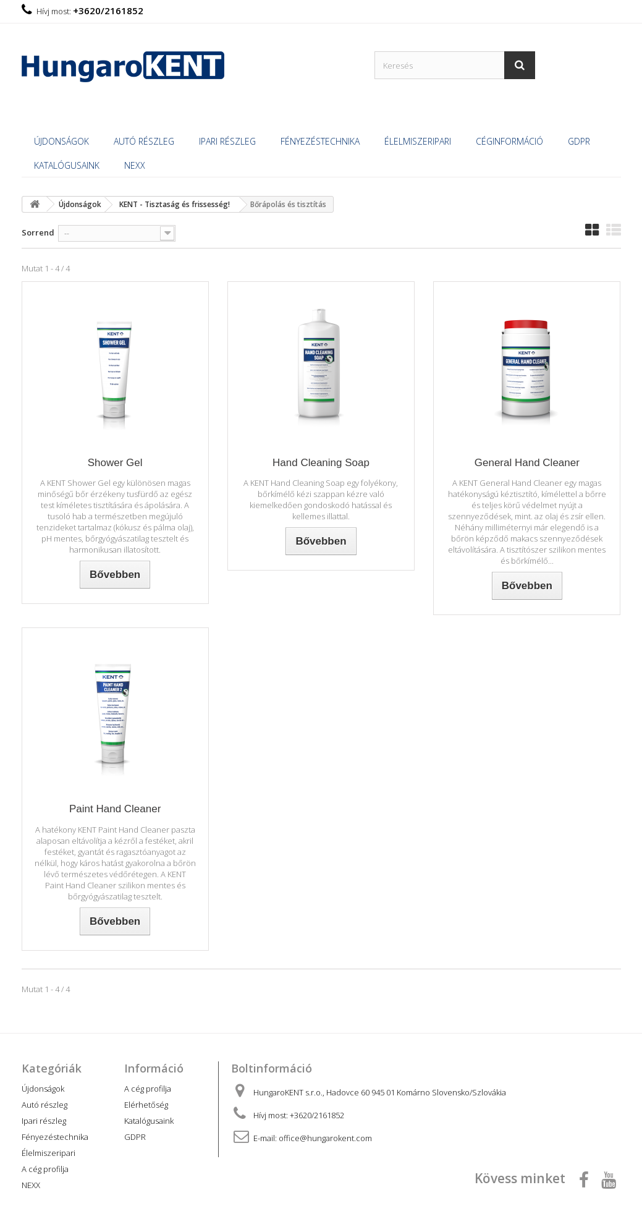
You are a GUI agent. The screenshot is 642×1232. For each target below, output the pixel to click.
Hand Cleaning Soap (321, 463)
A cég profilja (45, 1169)
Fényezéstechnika (320, 141)
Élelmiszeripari (417, 141)
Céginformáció (509, 141)
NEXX (134, 165)
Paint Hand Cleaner (115, 809)
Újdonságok (61, 141)
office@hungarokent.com (325, 1138)
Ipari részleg (227, 141)
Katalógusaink (66, 165)
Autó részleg (144, 141)
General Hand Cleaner (527, 463)
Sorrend (38, 232)
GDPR (579, 141)
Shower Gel (115, 463)
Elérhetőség (146, 1104)
